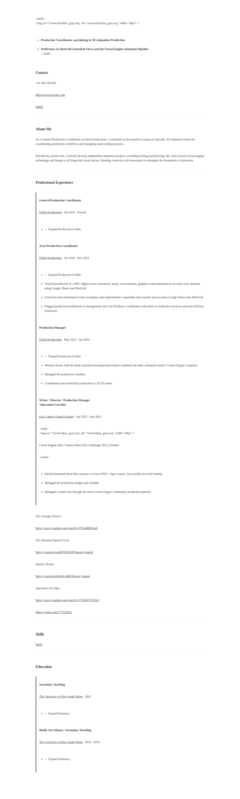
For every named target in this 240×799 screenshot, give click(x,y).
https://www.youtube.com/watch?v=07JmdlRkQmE (67, 528)
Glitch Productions (50, 212)
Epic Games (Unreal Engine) (56, 416)
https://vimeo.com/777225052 (54, 612)
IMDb (39, 107)
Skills (39, 644)
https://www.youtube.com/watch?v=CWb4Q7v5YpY (67, 600)
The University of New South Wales (61, 696)
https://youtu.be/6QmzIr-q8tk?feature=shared (63, 576)
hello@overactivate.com (50, 95)
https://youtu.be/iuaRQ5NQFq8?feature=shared (64, 552)
